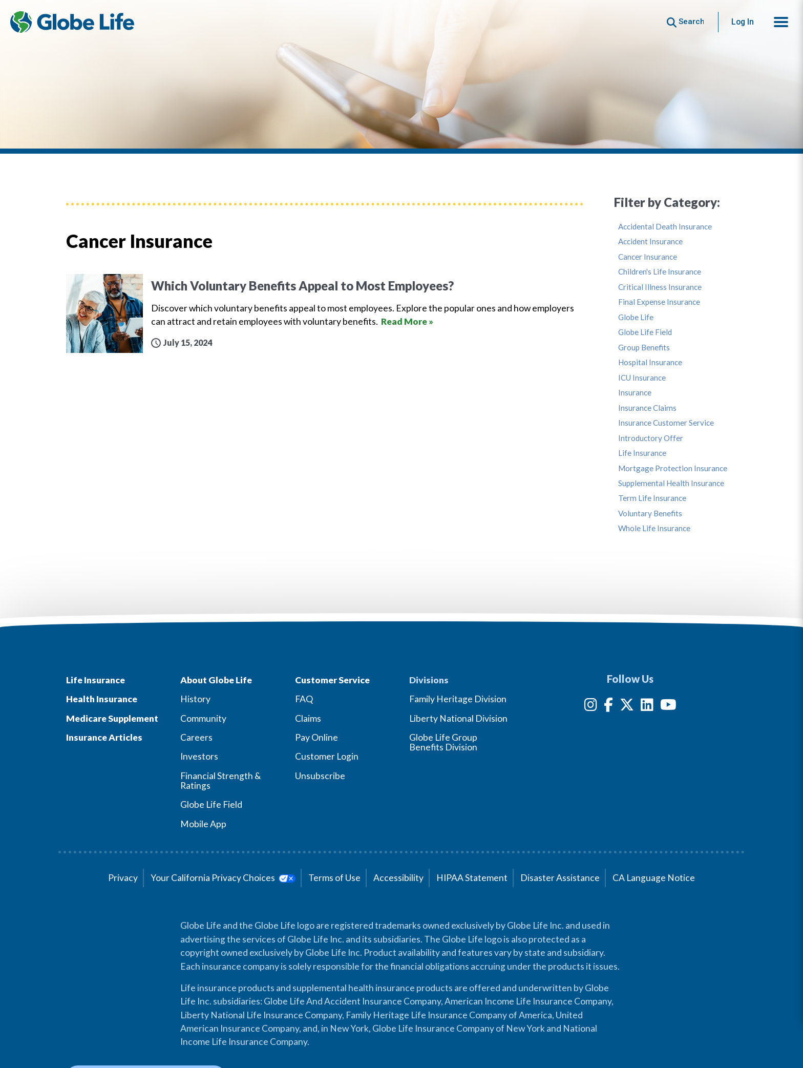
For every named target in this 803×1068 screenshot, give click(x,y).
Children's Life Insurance (659, 271)
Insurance (634, 392)
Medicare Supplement (112, 718)
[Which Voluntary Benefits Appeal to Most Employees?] (324, 313)
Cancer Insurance (647, 257)
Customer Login (326, 756)
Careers (196, 737)
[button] (781, 22)
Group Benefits (644, 347)
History (195, 699)
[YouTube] (668, 706)
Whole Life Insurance (654, 528)
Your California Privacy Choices (223, 877)
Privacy (123, 877)
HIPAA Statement (472, 877)
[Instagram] (590, 706)
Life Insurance (642, 453)
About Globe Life (216, 680)
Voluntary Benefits (650, 513)
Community (203, 718)
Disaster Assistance (560, 877)
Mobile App (203, 824)
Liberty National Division (458, 718)
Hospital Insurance (650, 362)
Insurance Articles (104, 737)
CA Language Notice (653, 877)
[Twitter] (627, 706)
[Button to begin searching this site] (685, 21)
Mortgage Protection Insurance (672, 468)
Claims (308, 718)
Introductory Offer (650, 438)
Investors (199, 756)
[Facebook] (608, 706)
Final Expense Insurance (659, 302)
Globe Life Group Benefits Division (443, 742)
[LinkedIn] (647, 706)
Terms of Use (334, 877)
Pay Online (316, 737)
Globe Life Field (645, 332)
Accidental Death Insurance (665, 226)
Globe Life (635, 317)
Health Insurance (101, 699)
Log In (742, 22)
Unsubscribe (320, 775)
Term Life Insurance (652, 498)
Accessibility (398, 877)
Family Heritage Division (457, 699)
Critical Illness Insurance (660, 287)
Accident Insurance (650, 241)
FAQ (304, 699)
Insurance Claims (647, 408)
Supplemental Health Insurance (671, 483)
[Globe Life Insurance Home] (72, 22)
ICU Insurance (642, 377)
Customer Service (332, 680)
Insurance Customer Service (666, 422)
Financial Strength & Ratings (220, 780)
